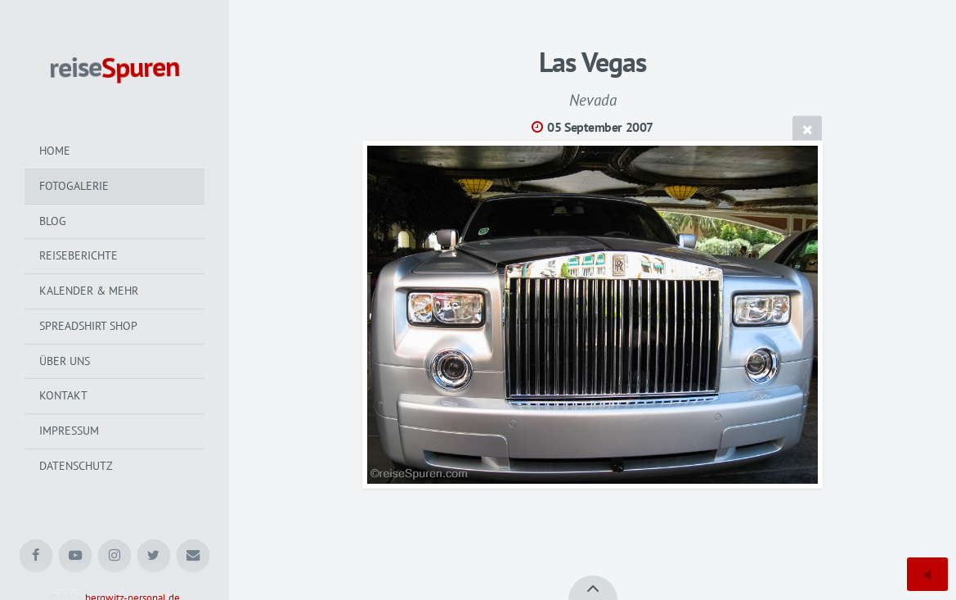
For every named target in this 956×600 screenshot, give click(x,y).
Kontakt (63, 395)
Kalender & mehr (88, 290)
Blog (52, 221)
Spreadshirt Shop (88, 325)
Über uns (64, 361)
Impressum (69, 430)
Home (54, 150)
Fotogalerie (74, 185)
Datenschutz (76, 465)
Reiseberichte (78, 255)
